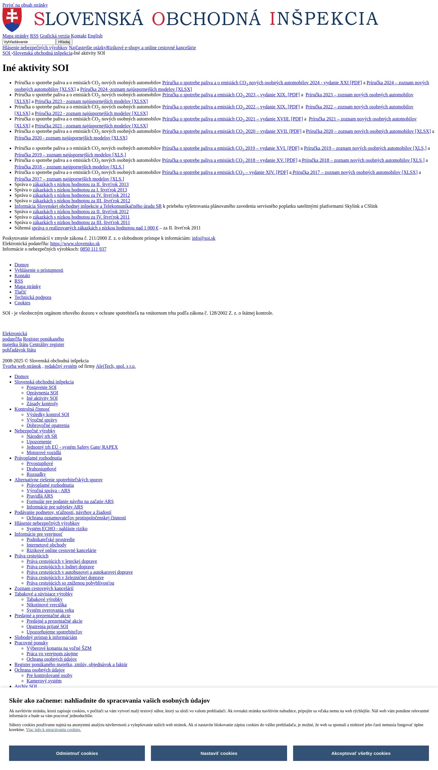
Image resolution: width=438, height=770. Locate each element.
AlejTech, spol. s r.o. (116, 366)
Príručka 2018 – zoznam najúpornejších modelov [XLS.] (69, 166)
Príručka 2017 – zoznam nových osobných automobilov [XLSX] (355, 172)
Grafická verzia (55, 35)
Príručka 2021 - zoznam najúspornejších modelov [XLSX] (91, 125)
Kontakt (79, 35)
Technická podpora (32, 297)
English (95, 35)
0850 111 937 (93, 249)
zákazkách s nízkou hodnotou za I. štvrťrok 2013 (80, 189)
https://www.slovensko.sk (75, 243)
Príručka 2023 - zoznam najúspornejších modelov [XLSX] (91, 101)
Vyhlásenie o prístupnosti (38, 270)
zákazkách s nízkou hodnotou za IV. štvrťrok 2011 (81, 217)
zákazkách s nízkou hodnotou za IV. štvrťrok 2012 (81, 195)
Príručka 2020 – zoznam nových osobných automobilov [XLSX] (368, 131)
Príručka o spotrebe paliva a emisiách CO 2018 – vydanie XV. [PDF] (229, 160)
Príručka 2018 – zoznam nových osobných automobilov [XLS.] (362, 160)
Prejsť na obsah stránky (25, 5)
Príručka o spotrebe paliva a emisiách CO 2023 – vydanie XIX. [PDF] (231, 94)
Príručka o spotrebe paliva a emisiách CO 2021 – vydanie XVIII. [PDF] (232, 118)
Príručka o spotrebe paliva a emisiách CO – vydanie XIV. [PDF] (225, 172)
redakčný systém (61, 366)
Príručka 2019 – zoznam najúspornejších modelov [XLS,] (70, 154)
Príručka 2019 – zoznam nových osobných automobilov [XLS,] (365, 148)
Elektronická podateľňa (14, 336)
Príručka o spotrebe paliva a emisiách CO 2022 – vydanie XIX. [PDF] (231, 106)
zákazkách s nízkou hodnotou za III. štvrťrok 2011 (81, 222)
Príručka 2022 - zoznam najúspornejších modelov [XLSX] (91, 113)
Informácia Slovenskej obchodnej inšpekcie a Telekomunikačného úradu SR (88, 206)
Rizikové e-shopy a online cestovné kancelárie (151, 47)
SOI (6, 53)
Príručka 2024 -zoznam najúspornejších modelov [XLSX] (136, 89)
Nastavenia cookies (21, 323)
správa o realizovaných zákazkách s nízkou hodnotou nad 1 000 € (95, 227)
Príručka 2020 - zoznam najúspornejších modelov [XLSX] (70, 137)
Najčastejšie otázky (87, 47)
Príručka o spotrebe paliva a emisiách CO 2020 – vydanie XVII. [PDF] (232, 131)
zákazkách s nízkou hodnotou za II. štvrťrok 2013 (81, 184)
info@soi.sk (203, 238)
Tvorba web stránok (21, 366)
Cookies (22, 302)
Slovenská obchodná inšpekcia (42, 53)
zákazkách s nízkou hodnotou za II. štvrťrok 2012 (81, 211)
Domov (21, 264)
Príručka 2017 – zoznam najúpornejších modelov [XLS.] (69, 178)
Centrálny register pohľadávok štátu (33, 347)
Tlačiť (20, 291)
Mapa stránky (15, 35)
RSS (34, 35)
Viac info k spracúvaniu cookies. (53, 729)
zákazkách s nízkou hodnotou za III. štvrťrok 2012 (81, 200)
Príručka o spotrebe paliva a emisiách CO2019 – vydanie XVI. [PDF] (230, 148)
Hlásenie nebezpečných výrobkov (35, 47)
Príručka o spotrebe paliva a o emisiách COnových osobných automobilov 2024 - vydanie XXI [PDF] (262, 82)
